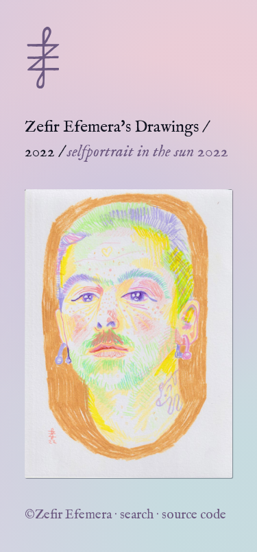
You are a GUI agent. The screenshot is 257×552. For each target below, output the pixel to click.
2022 (40, 152)
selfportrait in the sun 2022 (147, 152)
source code (194, 515)
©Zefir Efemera (68, 515)
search (137, 515)
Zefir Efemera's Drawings (112, 127)
